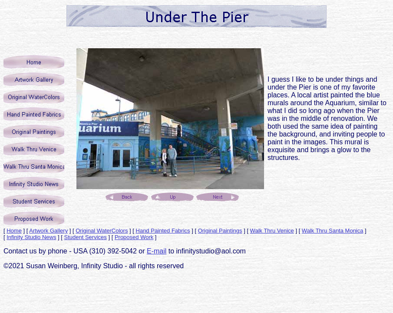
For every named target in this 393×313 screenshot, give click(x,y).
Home (14, 230)
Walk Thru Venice (272, 230)
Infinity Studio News (31, 237)
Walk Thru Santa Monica (332, 230)
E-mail (156, 251)
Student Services (85, 237)
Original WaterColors (102, 230)
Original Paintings (220, 230)
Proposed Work (134, 237)
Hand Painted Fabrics (163, 230)
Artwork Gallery (48, 230)
